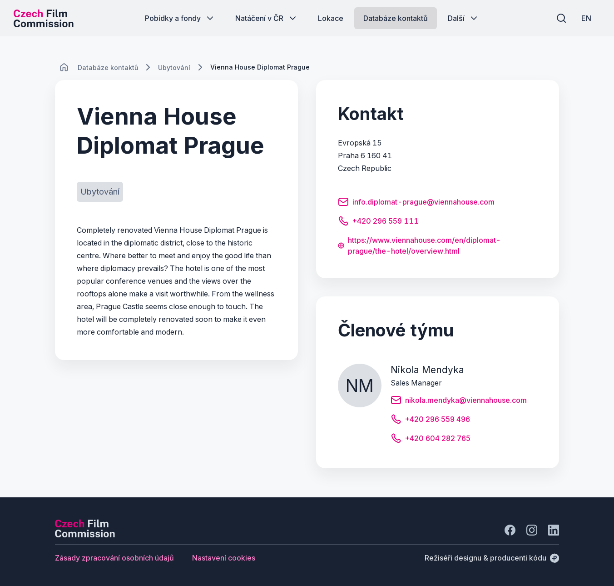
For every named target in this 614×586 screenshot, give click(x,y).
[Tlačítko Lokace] (330, 18)
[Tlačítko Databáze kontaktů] (395, 18)
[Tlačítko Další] (463, 18)
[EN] (586, 18)
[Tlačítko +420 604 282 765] (430, 439)
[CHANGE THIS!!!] (64, 67)
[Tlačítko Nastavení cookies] (223, 557)
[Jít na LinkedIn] (553, 530)
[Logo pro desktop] (44, 18)
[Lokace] (108, 67)
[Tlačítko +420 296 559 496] (430, 420)
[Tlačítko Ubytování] (99, 191)
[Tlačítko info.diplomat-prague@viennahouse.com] (416, 203)
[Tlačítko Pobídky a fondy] (180, 18)
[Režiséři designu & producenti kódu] (492, 557)
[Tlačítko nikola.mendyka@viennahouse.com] (459, 401)
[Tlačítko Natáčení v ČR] (266, 18)
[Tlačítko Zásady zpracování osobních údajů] (114, 557)
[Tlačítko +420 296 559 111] (378, 222)
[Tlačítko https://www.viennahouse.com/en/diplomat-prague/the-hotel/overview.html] (437, 245)
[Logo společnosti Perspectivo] (85, 534)
